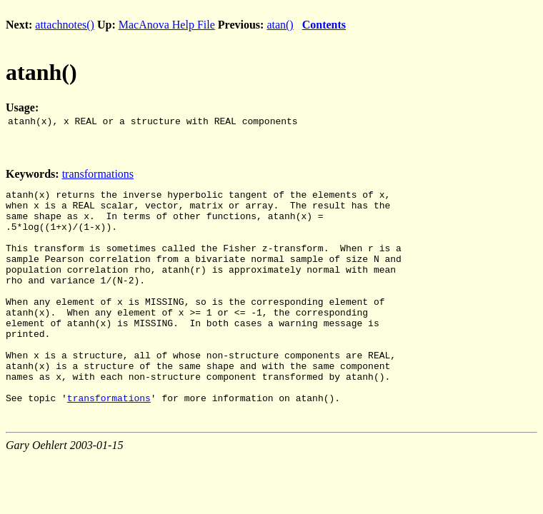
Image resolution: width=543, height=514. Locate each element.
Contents (324, 25)
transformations (98, 176)
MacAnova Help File (167, 25)
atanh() (41, 72)
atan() (279, 25)
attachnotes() (64, 25)
